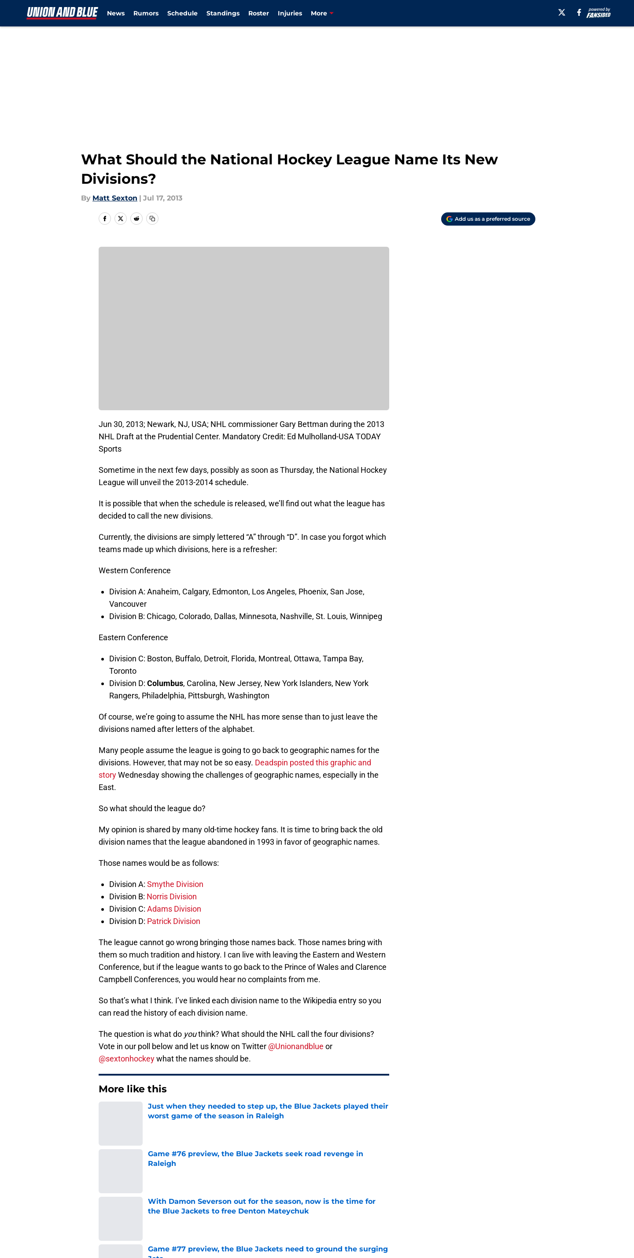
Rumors (145, 13)
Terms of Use (322, 1194)
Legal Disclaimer (508, 1194)
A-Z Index (232, 1210)
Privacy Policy (239, 1194)
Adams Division (174, 908)
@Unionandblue (296, 1046)
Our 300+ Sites (418, 1177)
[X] (561, 12)
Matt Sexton (114, 198)
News (116, 13)
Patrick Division (173, 921)
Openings (231, 1177)
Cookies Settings (328, 1210)
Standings (223, 13)
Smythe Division (175, 884)
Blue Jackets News (157, 1116)
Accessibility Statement (138, 1210)
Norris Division (172, 896)
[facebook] (579, 12)
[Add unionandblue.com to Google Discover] (488, 219)
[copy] (152, 218)
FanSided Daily (505, 1177)
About (107, 1177)
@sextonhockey (127, 1058)
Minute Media (73, 1233)
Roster (258, 13)
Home (108, 1116)
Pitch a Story (119, 1194)
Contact (312, 1177)
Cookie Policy (416, 1194)
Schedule (182, 13)
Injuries (290, 13)
